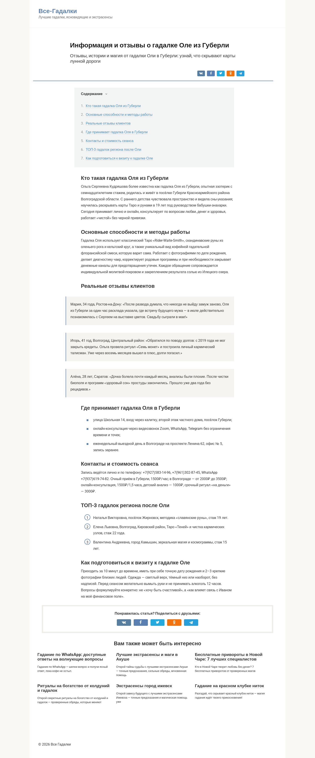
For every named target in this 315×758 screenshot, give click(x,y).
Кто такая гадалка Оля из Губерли (113, 106)
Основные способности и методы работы (119, 115)
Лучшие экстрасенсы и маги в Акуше (147, 657)
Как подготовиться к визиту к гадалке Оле (119, 158)
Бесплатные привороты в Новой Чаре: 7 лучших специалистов (228, 657)
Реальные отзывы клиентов (108, 123)
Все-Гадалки (57, 11)
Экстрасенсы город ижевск (144, 685)
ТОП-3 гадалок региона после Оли (113, 149)
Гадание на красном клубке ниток (229, 685)
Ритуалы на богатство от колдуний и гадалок (73, 688)
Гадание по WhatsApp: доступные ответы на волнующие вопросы (71, 657)
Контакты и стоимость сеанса (109, 141)
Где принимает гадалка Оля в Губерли (117, 132)
